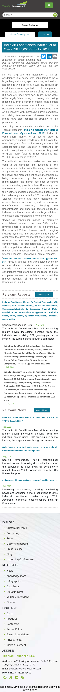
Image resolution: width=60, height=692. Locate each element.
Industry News (13, 592)
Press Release (12, 549)
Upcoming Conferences (18, 559)
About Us (9, 619)
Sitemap (9, 602)
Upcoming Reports (15, 544)
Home (45, 34)
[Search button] (55, 15)
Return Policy (12, 629)
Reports (9, 538)
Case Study (10, 586)
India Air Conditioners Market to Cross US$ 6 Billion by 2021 (29, 480)
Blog (7, 554)
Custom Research (14, 528)
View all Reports (43, 294)
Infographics (11, 581)
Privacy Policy (12, 640)
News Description (20, 34)
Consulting (10, 533)
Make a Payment (14, 645)
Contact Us (10, 624)
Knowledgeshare (14, 576)
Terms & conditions (15, 634)
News (7, 571)
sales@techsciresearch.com (26, 668)
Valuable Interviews (15, 597)
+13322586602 (23, 672)
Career (8, 613)
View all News (41, 410)
